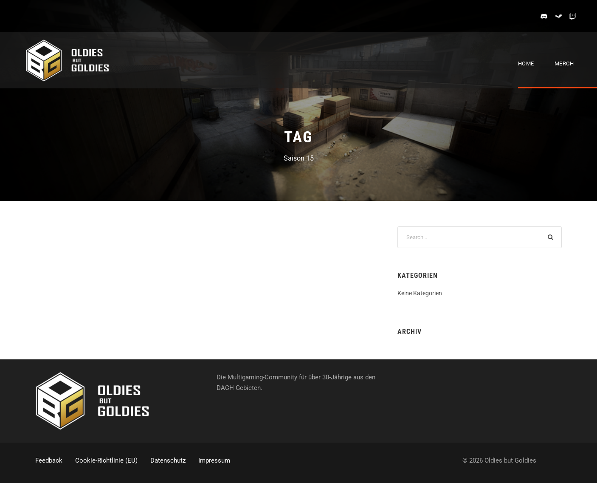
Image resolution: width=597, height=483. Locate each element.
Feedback (48, 460)
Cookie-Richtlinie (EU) (106, 460)
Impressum (214, 460)
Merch (564, 63)
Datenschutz (168, 460)
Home (526, 63)
